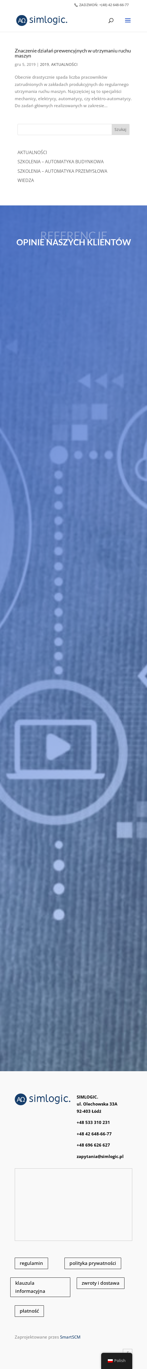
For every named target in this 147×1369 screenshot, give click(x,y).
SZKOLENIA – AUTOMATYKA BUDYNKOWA (61, 162)
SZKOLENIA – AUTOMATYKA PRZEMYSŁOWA (62, 171)
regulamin (31, 1263)
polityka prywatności (92, 1263)
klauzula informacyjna (30, 1287)
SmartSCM (70, 1337)
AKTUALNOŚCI (64, 64)
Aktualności (32, 152)
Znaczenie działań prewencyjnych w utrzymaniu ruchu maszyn (73, 53)
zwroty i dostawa (100, 1283)
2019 (44, 64)
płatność (29, 1311)
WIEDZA (26, 180)
